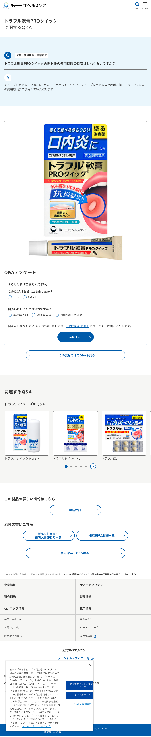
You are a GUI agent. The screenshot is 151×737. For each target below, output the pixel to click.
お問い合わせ (11, 628)
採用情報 (85, 609)
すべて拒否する (82, 695)
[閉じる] (90, 665)
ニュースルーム (13, 619)
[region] (49, 695)
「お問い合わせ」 (77, 326)
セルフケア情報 (14, 609)
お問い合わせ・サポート (25, 575)
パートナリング (89, 628)
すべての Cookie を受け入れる (82, 685)
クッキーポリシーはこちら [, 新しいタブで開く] (36, 726)
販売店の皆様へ (13, 637)
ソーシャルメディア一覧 (76, 659)
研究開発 (10, 597)
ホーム (7, 575)
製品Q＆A (85, 619)
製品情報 (85, 597)
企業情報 (10, 585)
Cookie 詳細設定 (82, 704)
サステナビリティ (91, 585)
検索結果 (56, 575)
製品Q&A (44, 575)
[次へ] (93, 467)
